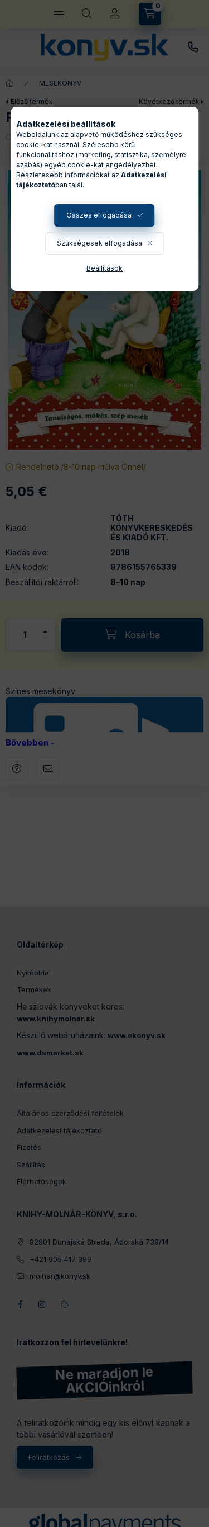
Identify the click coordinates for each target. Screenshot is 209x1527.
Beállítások (104, 268)
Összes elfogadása (99, 215)
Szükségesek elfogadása (99, 243)
